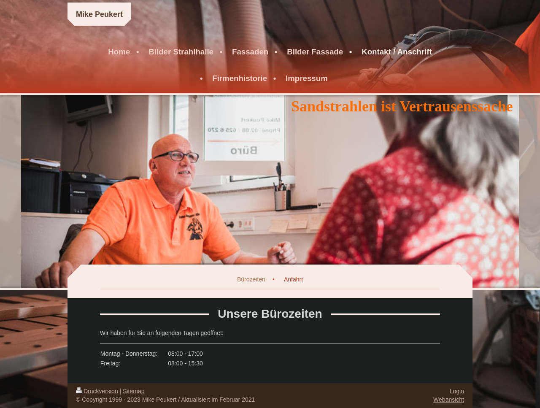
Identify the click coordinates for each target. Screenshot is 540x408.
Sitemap (133, 391)
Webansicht (448, 399)
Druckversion (97, 391)
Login (457, 391)
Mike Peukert (99, 14)
